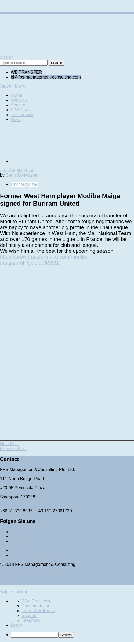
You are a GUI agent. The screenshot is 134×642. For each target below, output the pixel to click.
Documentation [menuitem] (35, 606)
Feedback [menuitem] (30, 620)
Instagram (20, 541)
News (16, 119)
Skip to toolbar (13, 592)
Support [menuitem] (29, 615)
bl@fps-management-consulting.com (35, 506)
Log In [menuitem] (17, 625)
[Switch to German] (51, 161)
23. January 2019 (16, 170)
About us (19, 100)
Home (16, 95)
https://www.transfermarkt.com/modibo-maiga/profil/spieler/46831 (44, 260)
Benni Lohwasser (22, 175)
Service (18, 105)
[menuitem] (72, 635)
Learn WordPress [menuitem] (38, 610)
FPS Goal (20, 110)
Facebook (20, 536)
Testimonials (22, 114)
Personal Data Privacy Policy (38, 555)
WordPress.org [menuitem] (35, 601)
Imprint (17, 550)
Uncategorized (24, 184)
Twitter (17, 531)
